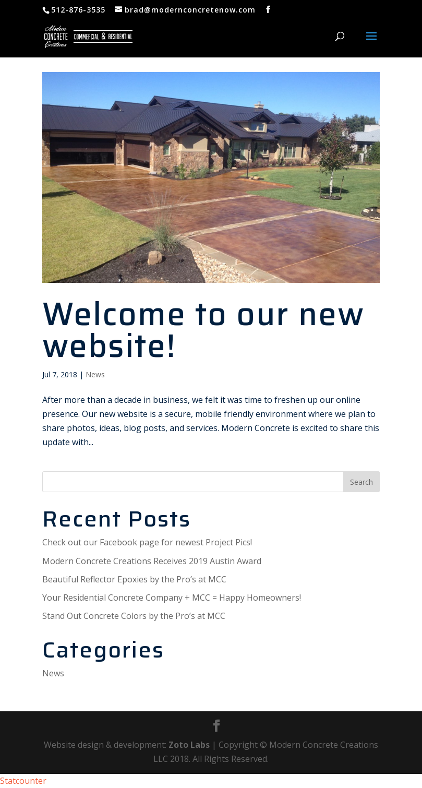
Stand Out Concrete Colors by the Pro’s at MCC (133, 616)
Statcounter (23, 780)
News (95, 374)
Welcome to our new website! (203, 330)
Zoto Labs (189, 744)
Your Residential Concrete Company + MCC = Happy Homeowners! (171, 597)
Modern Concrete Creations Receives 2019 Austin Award (151, 561)
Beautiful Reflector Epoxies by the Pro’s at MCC (134, 579)
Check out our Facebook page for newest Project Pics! (147, 542)
